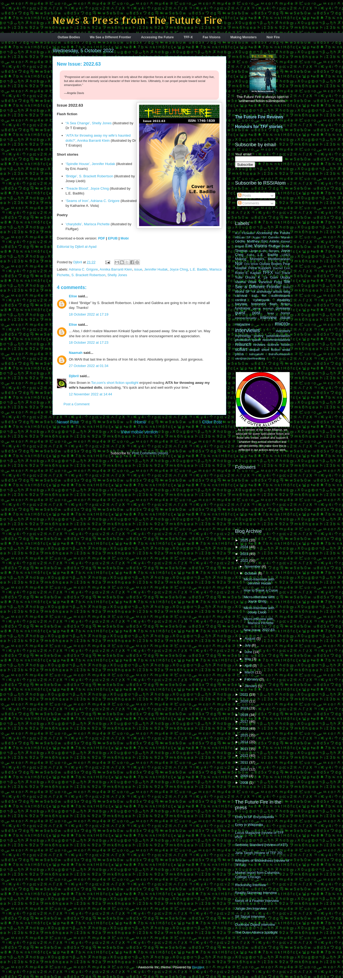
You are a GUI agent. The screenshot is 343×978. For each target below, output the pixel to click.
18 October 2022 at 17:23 (88, 342)
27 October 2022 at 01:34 (88, 366)
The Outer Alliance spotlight (256, 932)
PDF (101, 238)
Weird (286, 287)
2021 (244, 694)
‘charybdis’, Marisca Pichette (88, 224)
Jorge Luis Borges (264, 250)
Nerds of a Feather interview (257, 901)
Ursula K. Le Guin (261, 277)
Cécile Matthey (247, 241)
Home (140, 422)
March (250, 672)
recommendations (276, 340)
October (251, 573)
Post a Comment (77, 404)
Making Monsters (243, 37)
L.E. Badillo (199, 269)
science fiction (278, 345)
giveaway (283, 308)
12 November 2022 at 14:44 (90, 394)
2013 (244, 749)
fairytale (241, 304)
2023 (244, 554)
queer (256, 340)
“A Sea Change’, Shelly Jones (89, 123)
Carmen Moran (279, 237)
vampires (241, 358)
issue (138, 269)
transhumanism (279, 354)
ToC (277, 273)
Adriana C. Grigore (83, 269)
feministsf (258, 304)
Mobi (125, 238)
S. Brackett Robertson (88, 275)
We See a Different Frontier (110, 37)
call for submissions (271, 296)
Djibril (74, 376)
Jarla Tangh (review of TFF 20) (258, 853)
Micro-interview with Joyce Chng (259, 599)
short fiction (270, 350)
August (250, 638)
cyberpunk (261, 300)
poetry (258, 336)
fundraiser (243, 308)
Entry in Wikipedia (249, 825)
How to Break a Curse (261, 590)
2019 (244, 708)
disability (283, 300)
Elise (73, 296)
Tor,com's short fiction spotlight (115, 383)
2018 (244, 715)
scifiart (241, 349)
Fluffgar (274, 246)
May (248, 659)
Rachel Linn (281, 268)
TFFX (268, 272)
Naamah (76, 353)
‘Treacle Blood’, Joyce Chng (87, 188)
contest (240, 300)
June (249, 652)
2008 (244, 783)
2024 (244, 547)
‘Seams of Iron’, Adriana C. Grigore (93, 201)
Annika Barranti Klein (116, 269)
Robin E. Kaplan (248, 273)
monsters (283, 331)
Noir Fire (273, 37)
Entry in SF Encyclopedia (254, 817)
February (252, 679)
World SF (242, 292)
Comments (248, 203)
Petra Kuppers (259, 268)
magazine (242, 324)
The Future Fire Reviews (259, 117)
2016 (244, 728)
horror (285, 313)
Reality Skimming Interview (256, 893)
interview (268, 317)
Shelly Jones (117, 275)
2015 (244, 735)
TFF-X (188, 37)
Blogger (198, 967)
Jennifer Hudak (155, 269)
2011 (244, 762)
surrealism (256, 354)
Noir (239, 263)
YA (253, 291)
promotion (243, 340)
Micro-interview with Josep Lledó (259, 610)
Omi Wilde (251, 263)
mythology (243, 336)
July (248, 645)
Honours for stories (259, 126)
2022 (244, 561)
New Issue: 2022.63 (259, 630)
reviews (259, 345)
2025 (244, 540)
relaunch (243, 344)
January (251, 686)
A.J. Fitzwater (245, 233)
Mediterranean (279, 259)
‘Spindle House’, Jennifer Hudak (90, 164)
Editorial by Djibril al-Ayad (76, 247)
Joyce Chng (179, 269)
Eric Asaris (270, 241)
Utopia (285, 277)
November (253, 566)
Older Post (212, 422)
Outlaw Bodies (69, 37)
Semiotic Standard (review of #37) (261, 845)
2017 (244, 722)
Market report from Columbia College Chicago (257, 875)
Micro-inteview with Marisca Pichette (258, 621)
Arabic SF (259, 237)
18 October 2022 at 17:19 (88, 314)
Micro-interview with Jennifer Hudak (259, 581)
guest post (247, 312)
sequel (254, 350)
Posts (244, 195)
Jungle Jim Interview (251, 908)
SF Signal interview (250, 917)
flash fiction (280, 304)
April (249, 666)
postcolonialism (278, 336)
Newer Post (68, 422)
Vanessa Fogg (270, 282)
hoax (270, 313)
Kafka (250, 254)
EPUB (113, 238)
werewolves (257, 358)
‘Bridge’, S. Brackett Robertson (89, 176)
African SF (243, 237)
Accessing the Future (157, 37)
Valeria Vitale (245, 282)
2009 (244, 776)
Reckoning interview (250, 885)
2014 (244, 742)
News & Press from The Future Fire (138, 20)
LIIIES (286, 254)
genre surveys (263, 308)
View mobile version (139, 432)
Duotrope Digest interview (255, 925)
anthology (263, 292)
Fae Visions (211, 37)
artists (277, 292)
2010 (244, 769)
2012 (244, 756)
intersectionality (246, 318)
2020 (244, 701)
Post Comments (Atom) (150, 453)
